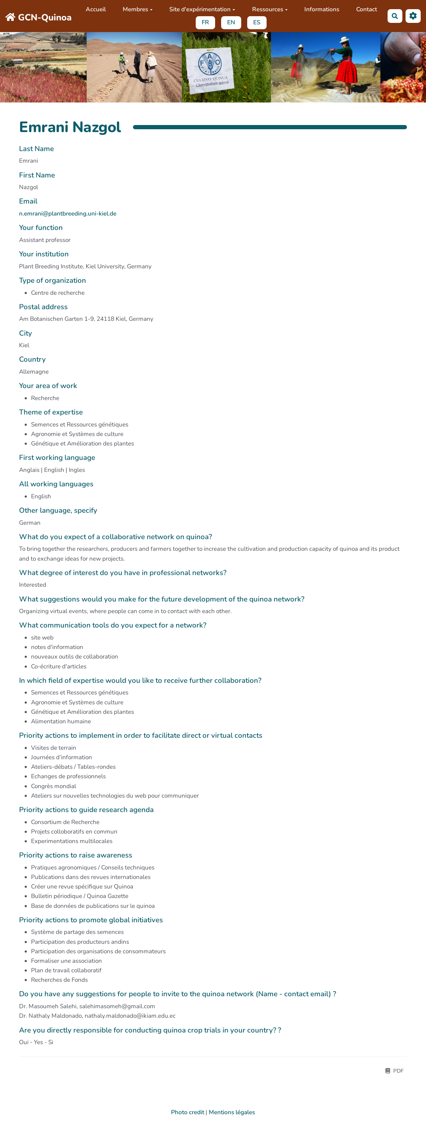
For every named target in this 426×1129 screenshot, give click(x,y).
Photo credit (187, 1112)
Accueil (96, 9)
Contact (366, 9)
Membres (138, 9)
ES (257, 22)
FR (205, 22)
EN (231, 22)
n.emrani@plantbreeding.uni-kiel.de (67, 214)
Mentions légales (232, 1112)
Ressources (270, 9)
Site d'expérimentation (202, 9)
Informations (321, 9)
